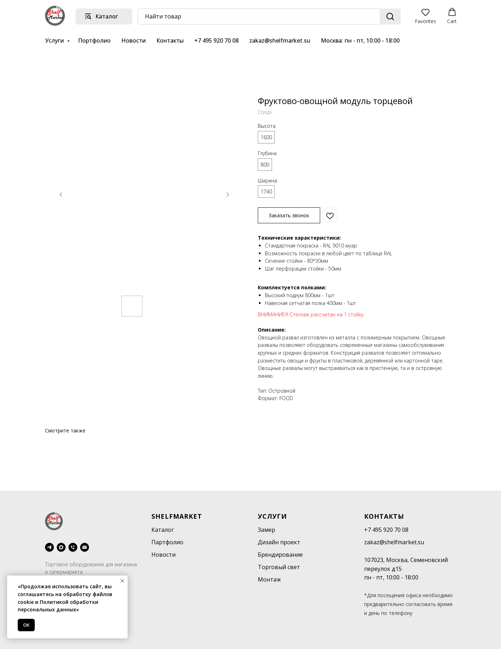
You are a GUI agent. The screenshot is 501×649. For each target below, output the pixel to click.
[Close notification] (122, 580)
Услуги (55, 40)
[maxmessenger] (61, 547)
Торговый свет (279, 567)
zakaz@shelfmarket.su (279, 40)
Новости (133, 40)
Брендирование (280, 554)
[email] (84, 547)
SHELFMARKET (176, 516)
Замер (266, 530)
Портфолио (94, 40)
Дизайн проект (279, 542)
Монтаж (269, 579)
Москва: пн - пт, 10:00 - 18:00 (360, 40)
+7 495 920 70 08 (216, 40)
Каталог (162, 530)
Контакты (170, 40)
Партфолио (167, 542)
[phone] (72, 547)
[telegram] (49, 547)
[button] (425, 16)
